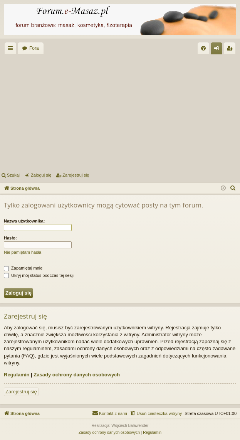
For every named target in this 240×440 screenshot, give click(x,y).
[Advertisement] (120, 112)
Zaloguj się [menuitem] (218, 50)
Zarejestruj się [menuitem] (231, 50)
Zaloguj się (41, 175)
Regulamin (16, 375)
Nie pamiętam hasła (22, 252)
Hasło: (10, 238)
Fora (34, 48)
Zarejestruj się (75, 175)
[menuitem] (203, 48)
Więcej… (12, 50)
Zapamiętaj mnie (23, 268)
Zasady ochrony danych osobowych (77, 375)
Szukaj (13, 175)
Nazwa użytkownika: (24, 221)
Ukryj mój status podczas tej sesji (39, 275)
